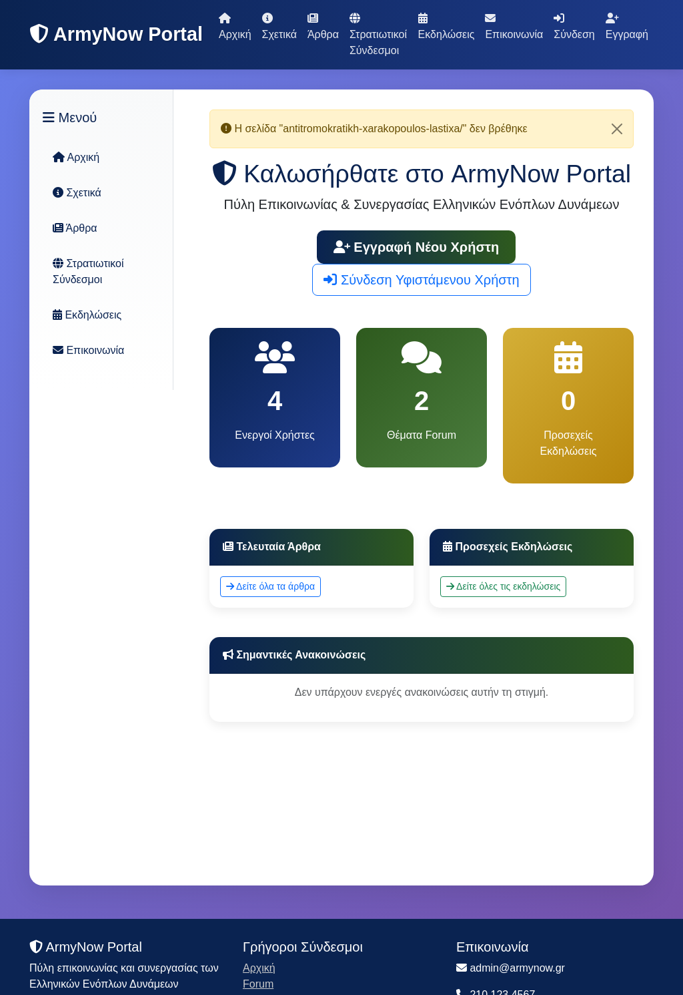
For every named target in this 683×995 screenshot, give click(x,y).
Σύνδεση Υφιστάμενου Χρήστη (421, 279)
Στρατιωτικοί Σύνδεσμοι (378, 34)
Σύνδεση (574, 26)
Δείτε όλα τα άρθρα (270, 586)
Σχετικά (279, 26)
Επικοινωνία (514, 26)
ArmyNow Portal (116, 34)
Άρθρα (323, 26)
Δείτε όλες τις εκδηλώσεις (503, 586)
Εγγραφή (627, 26)
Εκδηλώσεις (446, 26)
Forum (258, 984)
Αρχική (235, 26)
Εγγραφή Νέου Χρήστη (416, 247)
